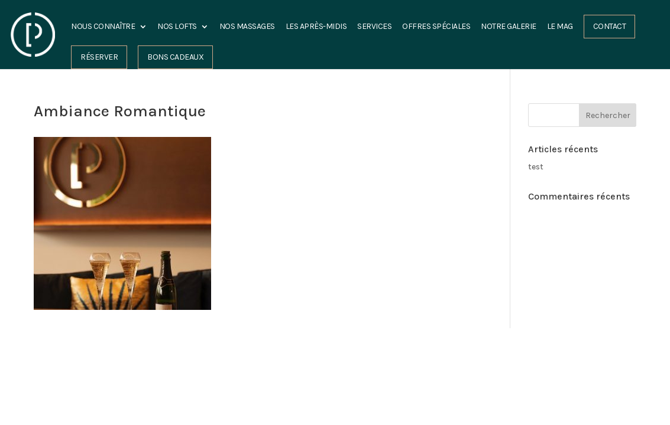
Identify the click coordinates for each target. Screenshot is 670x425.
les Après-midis (316, 26)
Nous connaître (103, 26)
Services (374, 26)
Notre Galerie (508, 26)
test (535, 167)
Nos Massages (247, 26)
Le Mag (560, 26)
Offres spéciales (436, 26)
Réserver (99, 57)
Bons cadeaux (175, 57)
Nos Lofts (177, 26)
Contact (609, 26)
